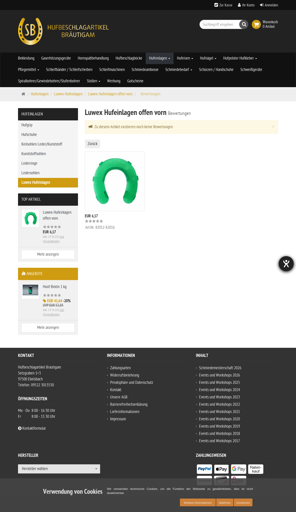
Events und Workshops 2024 (219, 389)
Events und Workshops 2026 (219, 375)
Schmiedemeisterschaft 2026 (220, 368)
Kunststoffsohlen (33, 153)
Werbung (113, 81)
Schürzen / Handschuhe (216, 69)
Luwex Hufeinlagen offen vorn (110, 94)
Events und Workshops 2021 (219, 411)
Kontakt (115, 389)
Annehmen (243, 502)
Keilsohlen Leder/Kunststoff (41, 144)
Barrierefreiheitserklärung (129, 404)
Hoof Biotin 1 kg (55, 286)
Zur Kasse (225, 5)
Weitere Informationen (198, 502)
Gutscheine (135, 81)
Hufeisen (185, 58)
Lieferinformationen (124, 411)
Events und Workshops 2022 (219, 404)
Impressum (118, 419)
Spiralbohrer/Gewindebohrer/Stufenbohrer (49, 81)
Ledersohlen (30, 173)
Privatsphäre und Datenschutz (131, 382)
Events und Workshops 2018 (219, 433)
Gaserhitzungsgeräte (56, 58)
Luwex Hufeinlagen (68, 94)
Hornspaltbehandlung (93, 58)
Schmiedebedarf (178, 69)
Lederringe (29, 163)
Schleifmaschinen (112, 69)
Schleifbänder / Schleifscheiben (69, 69)
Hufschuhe (29, 134)
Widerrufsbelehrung (124, 375)
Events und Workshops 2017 (219, 441)
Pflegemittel (28, 69)
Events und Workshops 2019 (219, 426)
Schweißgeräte (251, 69)
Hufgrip (26, 125)
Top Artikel (31, 199)
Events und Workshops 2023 (219, 397)
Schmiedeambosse (145, 69)
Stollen (93, 81)
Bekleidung (26, 58)
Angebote (32, 273)
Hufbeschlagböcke (129, 58)
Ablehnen (225, 502)
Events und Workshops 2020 (219, 419)
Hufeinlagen (159, 58)
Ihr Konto (248, 5)
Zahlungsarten (120, 368)
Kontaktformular (32, 428)
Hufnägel (208, 58)
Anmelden (271, 5)
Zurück (92, 143)
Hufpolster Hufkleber (240, 58)
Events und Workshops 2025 (219, 382)
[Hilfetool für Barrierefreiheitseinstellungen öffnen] (286, 263)
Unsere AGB (118, 397)
